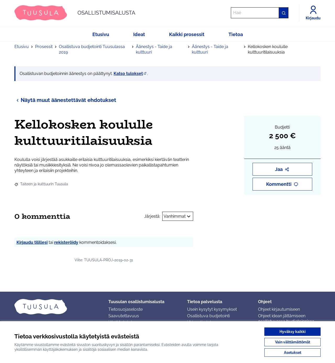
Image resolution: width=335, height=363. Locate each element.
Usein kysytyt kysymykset (212, 309)
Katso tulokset (130, 73)
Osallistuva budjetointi (208, 315)
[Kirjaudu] (313, 12)
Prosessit (44, 46)
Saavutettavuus (123, 315)
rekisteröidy (66, 242)
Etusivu (21, 46)
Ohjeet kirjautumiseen (279, 309)
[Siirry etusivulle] (74, 12)
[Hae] (259, 13)
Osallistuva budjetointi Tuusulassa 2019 (92, 49)
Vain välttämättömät (292, 342)
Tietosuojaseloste (125, 309)
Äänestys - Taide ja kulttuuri (154, 49)
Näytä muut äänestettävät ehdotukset (65, 100)
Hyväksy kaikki (293, 332)
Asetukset (292, 352)
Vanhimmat (178, 216)
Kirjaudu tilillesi (32, 242)
